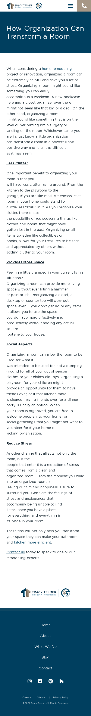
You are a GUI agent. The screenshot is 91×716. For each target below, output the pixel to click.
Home (46, 625)
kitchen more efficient (32, 542)
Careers (26, 697)
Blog (45, 657)
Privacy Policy (61, 697)
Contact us (15, 552)
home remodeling (57, 68)
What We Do (45, 646)
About (45, 635)
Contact (45, 668)
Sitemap (41, 697)
